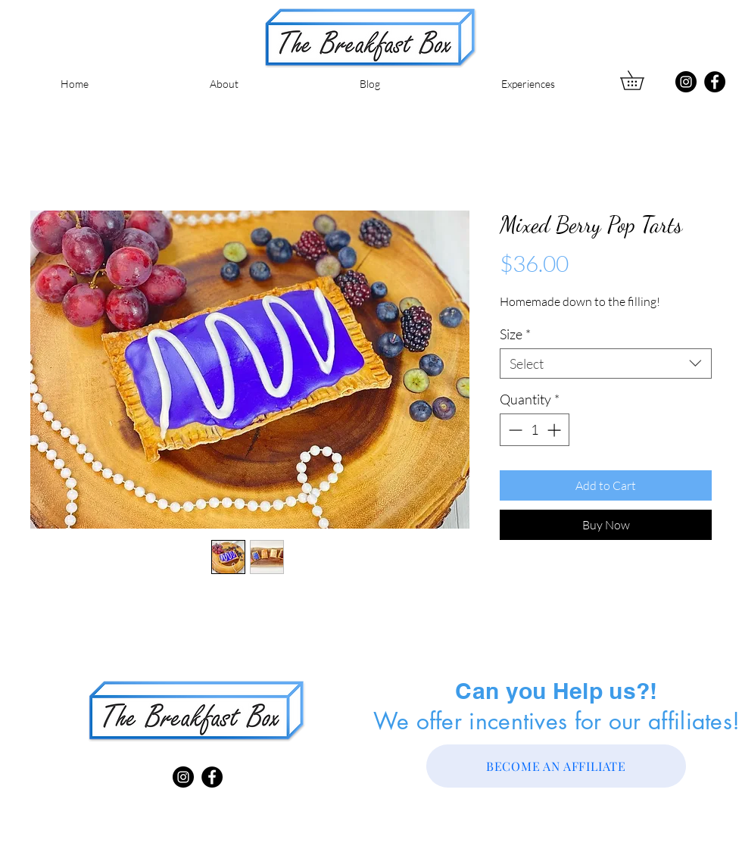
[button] (641, 80)
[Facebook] (714, 81)
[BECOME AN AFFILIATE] (556, 766)
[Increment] (555, 429)
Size (515, 334)
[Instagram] (686, 81)
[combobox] (606, 363)
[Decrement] (513, 429)
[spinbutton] (534, 429)
